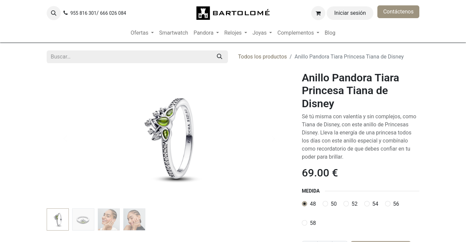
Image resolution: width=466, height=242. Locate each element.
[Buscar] (219, 56)
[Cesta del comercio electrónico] (318, 13)
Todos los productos (262, 56)
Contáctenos (398, 11)
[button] (54, 13)
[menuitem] (142, 33)
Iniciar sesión (350, 13)
